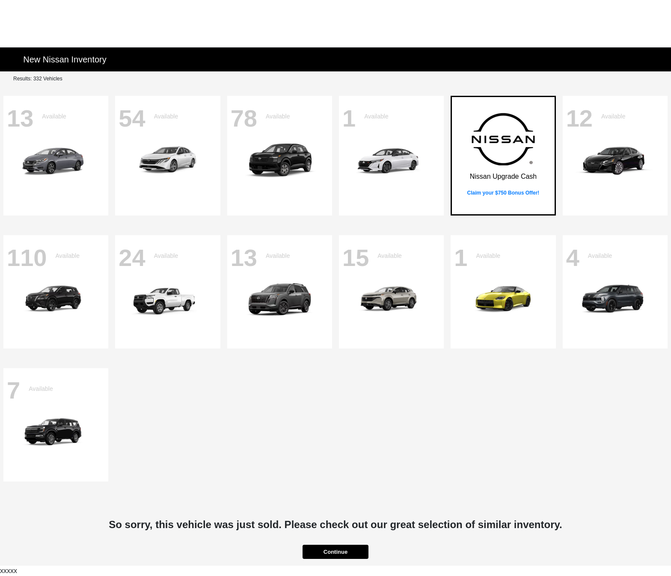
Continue (335, 552)
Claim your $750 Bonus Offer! (503, 193)
